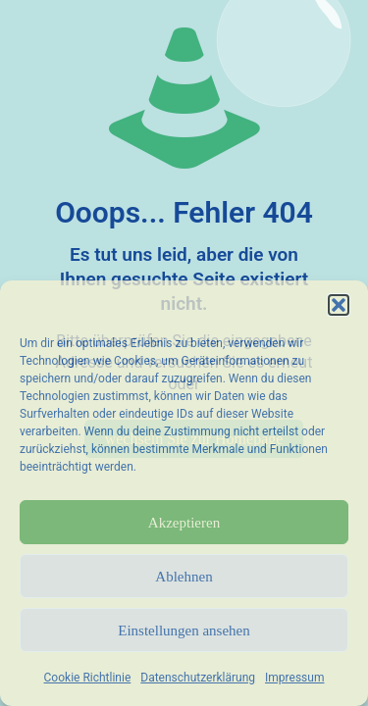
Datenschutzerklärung (197, 677)
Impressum (294, 677)
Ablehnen (183, 576)
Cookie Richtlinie (87, 677)
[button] (338, 305)
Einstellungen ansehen (184, 630)
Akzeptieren (184, 522)
